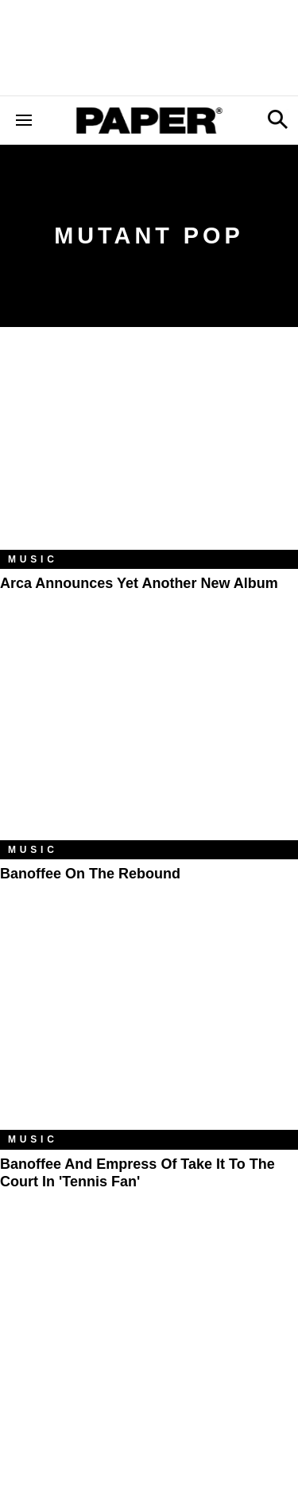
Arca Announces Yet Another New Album (139, 583)
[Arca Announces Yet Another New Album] (149, 450)
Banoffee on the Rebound (90, 874)
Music (33, 559)
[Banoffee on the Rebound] (149, 740)
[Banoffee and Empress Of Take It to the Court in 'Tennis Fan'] (149, 1030)
